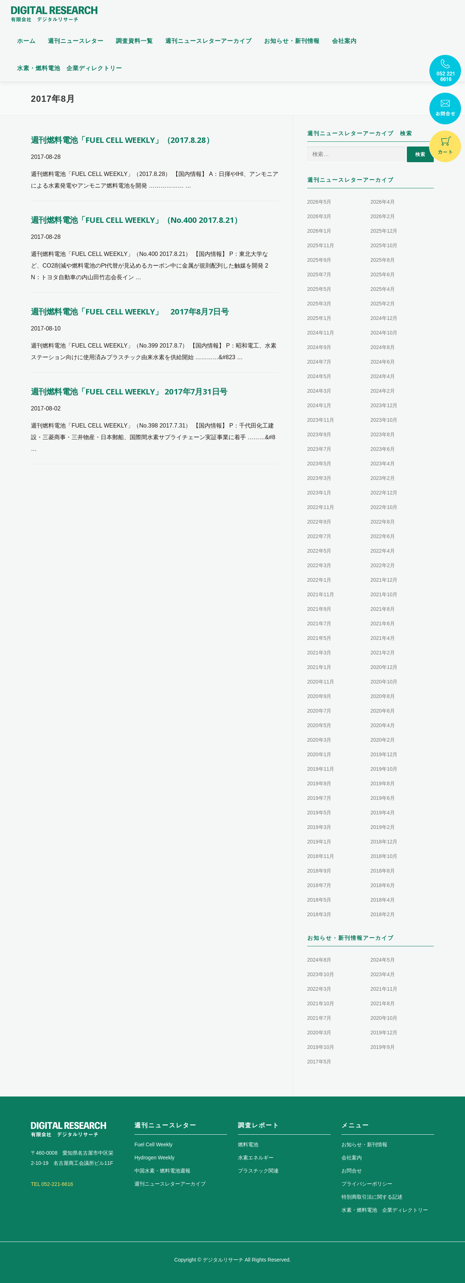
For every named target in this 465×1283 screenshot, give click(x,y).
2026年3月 (319, 216)
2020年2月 (383, 740)
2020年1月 (319, 754)
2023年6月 (383, 449)
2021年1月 (319, 667)
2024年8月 (383, 347)
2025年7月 (319, 274)
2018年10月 (384, 856)
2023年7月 (319, 449)
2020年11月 (321, 682)
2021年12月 (384, 580)
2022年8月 (383, 522)
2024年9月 (319, 347)
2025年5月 (319, 289)
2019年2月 (383, 827)
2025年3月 (319, 303)
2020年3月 (319, 740)
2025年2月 (383, 303)
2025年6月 (383, 274)
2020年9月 (319, 696)
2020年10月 (384, 682)
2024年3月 (319, 391)
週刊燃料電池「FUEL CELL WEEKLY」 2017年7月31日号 (129, 391)
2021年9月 (319, 609)
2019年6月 (383, 798)
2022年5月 (319, 551)
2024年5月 (319, 376)
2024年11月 (321, 333)
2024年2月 (383, 391)
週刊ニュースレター (76, 40)
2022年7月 (319, 536)
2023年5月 (319, 463)
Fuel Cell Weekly (153, 1144)
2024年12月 (384, 318)
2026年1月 (319, 231)
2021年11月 (321, 594)
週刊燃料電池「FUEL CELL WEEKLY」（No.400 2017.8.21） (136, 219)
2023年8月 (383, 434)
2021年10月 (384, 594)
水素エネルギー (256, 1157)
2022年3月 (319, 565)
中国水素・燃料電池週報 (162, 1171)
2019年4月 (383, 812)
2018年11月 (321, 856)
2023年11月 (321, 420)
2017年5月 (319, 1062)
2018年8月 (383, 871)
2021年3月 (319, 652)
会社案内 (344, 40)
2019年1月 (319, 842)
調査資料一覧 (134, 40)
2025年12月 (384, 231)
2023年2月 (383, 478)
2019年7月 (319, 798)
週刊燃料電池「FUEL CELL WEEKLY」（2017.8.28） (122, 139)
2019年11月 (321, 769)
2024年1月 (319, 405)
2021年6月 (383, 623)
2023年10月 (384, 420)
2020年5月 (319, 725)
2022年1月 (319, 580)
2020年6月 (383, 711)
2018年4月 (383, 900)
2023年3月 (319, 478)
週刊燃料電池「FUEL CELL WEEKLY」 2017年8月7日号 (130, 311)
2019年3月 (319, 827)
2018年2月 (383, 914)
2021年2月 (383, 652)
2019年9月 (319, 783)
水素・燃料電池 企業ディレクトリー (69, 68)
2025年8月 (383, 260)
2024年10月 (384, 333)
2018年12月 (384, 842)
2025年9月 (319, 260)
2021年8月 (383, 609)
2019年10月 (384, 769)
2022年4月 (383, 551)
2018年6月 (383, 885)
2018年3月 (319, 914)
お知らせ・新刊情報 (292, 40)
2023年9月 (319, 434)
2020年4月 (383, 725)
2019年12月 (384, 754)
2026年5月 (319, 202)
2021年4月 (383, 638)
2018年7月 (319, 885)
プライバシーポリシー (366, 1184)
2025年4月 (383, 289)
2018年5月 (319, 900)
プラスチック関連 (258, 1171)
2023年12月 (384, 405)
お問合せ (351, 1171)
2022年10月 (384, 507)
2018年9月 (319, 871)
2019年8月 (383, 783)
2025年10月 (384, 245)
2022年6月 (383, 536)
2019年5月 (319, 812)
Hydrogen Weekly (154, 1157)
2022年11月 (321, 507)
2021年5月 (319, 638)
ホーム (26, 40)
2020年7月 (319, 711)
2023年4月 (383, 463)
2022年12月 (384, 493)
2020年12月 (384, 667)
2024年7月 (319, 362)
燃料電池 (248, 1144)
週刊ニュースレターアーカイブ (208, 40)
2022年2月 (383, 565)
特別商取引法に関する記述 (372, 1197)
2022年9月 (319, 522)
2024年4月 (383, 376)
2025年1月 (319, 318)
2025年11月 (321, 245)
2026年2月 (383, 216)
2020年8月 (383, 696)
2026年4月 (383, 202)
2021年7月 (319, 623)
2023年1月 (319, 493)
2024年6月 (383, 362)
